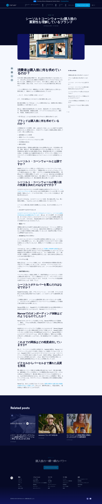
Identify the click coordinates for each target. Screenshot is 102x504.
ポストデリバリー (36, 488)
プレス (79, 486)
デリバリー (35, 486)
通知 (19, 484)
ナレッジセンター (51, 486)
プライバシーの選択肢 (67, 481)
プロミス (20, 479)
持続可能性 (80, 484)
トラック (20, 482)
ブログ (49, 479)
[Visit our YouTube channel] (90, 498)
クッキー (64, 479)
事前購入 (35, 484)
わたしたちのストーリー (83, 479)
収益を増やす (36, 481)
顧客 (49, 488)
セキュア (20, 481)
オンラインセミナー (52, 484)
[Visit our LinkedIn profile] (87, 498)
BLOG (49, 15)
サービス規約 (65, 486)
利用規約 (64, 484)
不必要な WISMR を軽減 (51, 252)
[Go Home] (11, 483)
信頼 (64, 488)
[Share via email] (11, 82)
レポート (50, 482)
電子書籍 (50, 481)
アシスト (20, 486)
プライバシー (65, 482)
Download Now (65, 1)
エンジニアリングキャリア (83, 482)
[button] (25, 477)
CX (53, 15)
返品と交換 (20, 488)
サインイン (71, 5)
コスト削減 (35, 479)
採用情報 (79, 481)
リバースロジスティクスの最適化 (40, 482)
